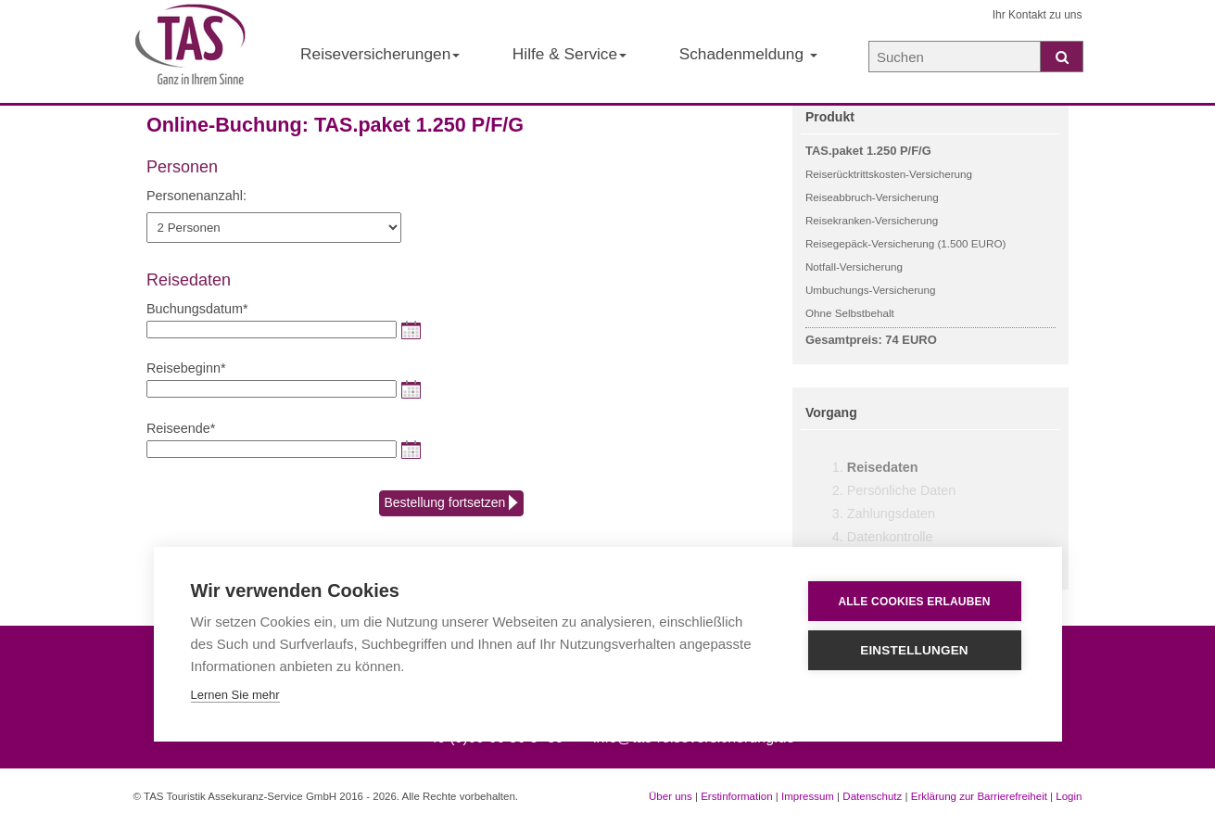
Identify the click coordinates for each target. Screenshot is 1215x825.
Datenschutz (872, 796)
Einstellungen (914, 650)
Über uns (670, 796)
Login (1069, 796)
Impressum (807, 796)
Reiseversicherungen (380, 53)
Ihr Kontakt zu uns (1037, 14)
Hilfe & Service (569, 53)
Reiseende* (180, 428)
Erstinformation (736, 796)
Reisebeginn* (186, 368)
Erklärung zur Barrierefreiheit (979, 796)
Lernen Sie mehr (235, 695)
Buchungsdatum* (197, 308)
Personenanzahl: (196, 195)
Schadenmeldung (748, 53)
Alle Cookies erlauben (914, 601)
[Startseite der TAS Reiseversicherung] (191, 52)
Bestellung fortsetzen (452, 503)
